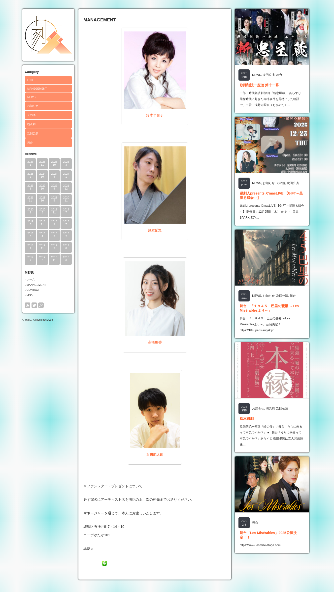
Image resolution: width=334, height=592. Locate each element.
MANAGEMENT (36, 284)
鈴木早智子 (155, 115)
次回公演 (32, 133)
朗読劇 (31, 124)
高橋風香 (155, 342)
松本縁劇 (247, 419)
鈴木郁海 (155, 230)
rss (27, 305)
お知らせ (32, 105)
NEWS (31, 97)
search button (41, 305)
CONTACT (33, 289)
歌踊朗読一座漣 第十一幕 (259, 85)
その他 (31, 114)
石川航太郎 (155, 454)
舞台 (30, 142)
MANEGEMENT (37, 88)
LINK (30, 80)
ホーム (31, 279)
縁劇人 (28, 319)
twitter (34, 305)
